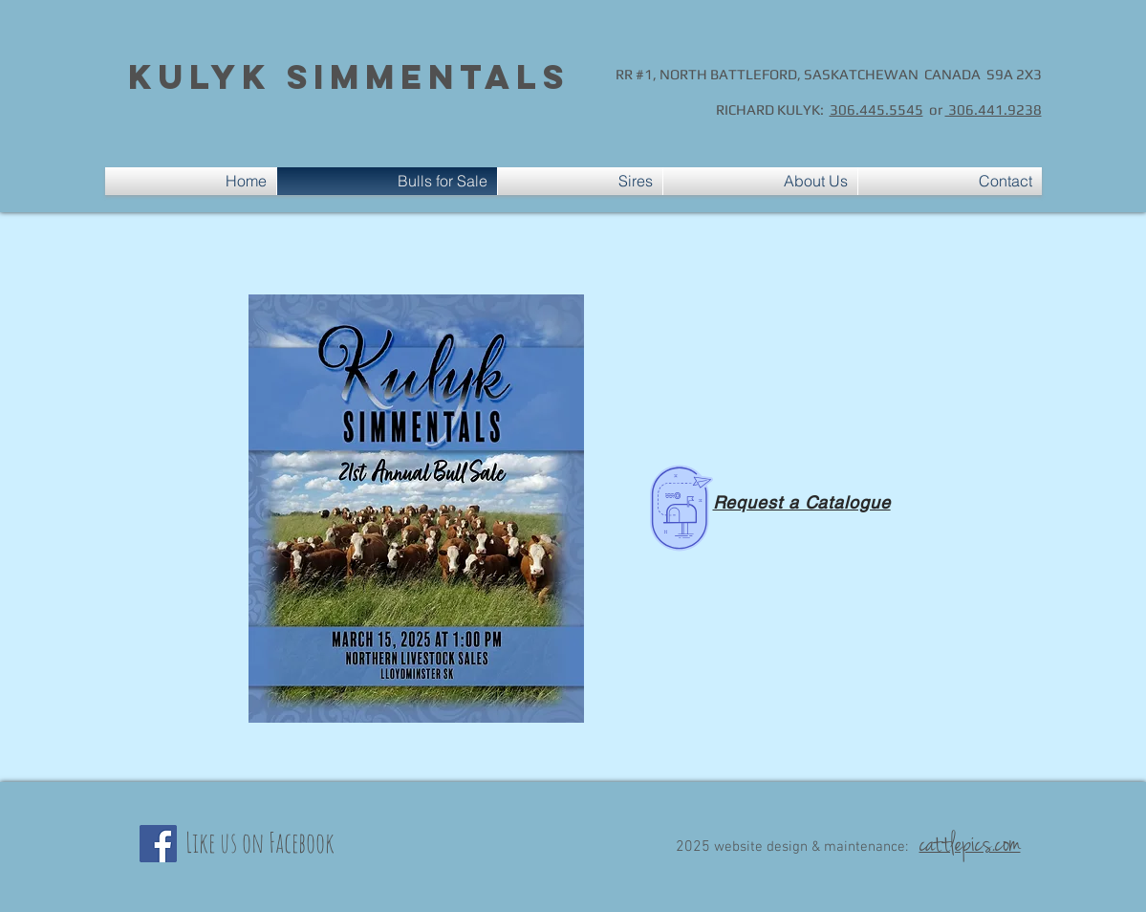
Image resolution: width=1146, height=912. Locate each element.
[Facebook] (158, 843)
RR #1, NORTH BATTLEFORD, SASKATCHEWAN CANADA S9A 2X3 (829, 74)
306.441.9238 (993, 109)
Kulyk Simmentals (349, 76)
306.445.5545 (876, 109)
